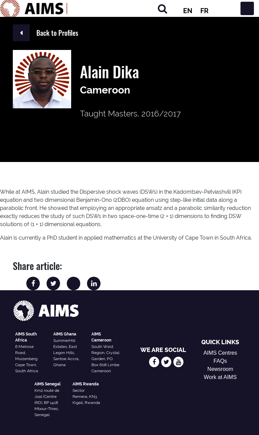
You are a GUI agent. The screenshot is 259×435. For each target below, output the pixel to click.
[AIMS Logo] (33, 8)
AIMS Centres (220, 353)
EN (187, 11)
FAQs (220, 361)
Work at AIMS (220, 377)
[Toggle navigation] (247, 8)
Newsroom (220, 369)
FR (204, 11)
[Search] (162, 8)
